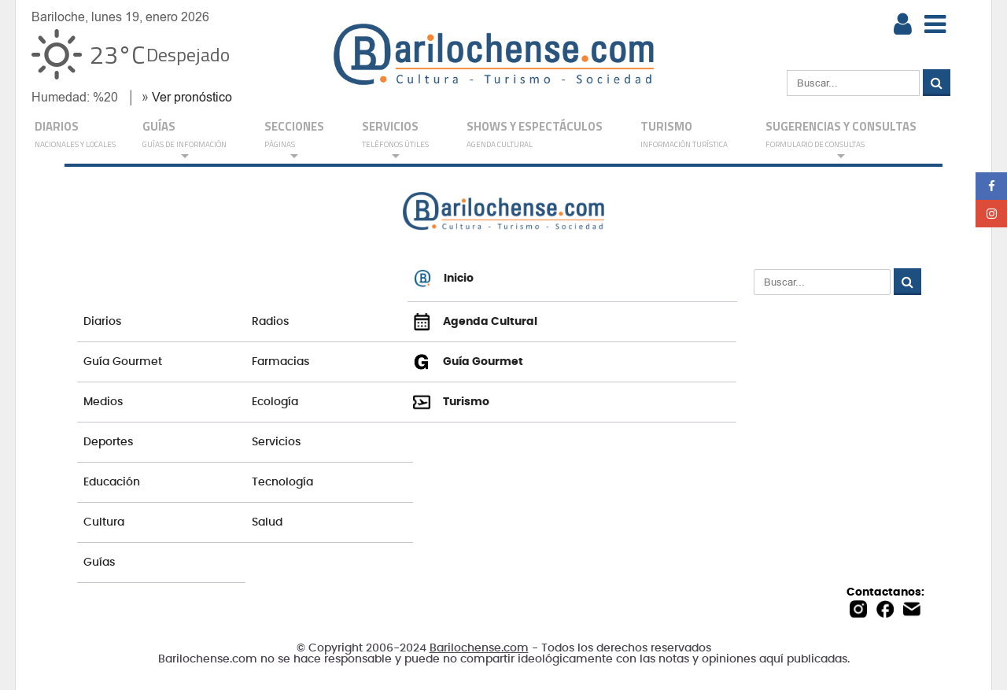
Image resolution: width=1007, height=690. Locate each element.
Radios (270, 321)
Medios (103, 402)
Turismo (684, 135)
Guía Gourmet (122, 361)
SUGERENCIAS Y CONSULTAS (841, 139)
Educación (111, 482)
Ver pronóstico (192, 97)
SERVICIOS (395, 139)
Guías (99, 562)
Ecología (275, 402)
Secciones (294, 139)
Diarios (102, 321)
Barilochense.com (479, 648)
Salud (267, 522)
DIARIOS (75, 135)
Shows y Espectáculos (535, 135)
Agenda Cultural (475, 321)
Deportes (108, 442)
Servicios (276, 442)
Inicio (444, 278)
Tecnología (282, 482)
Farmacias (280, 361)
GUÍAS (184, 139)
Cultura (103, 522)
